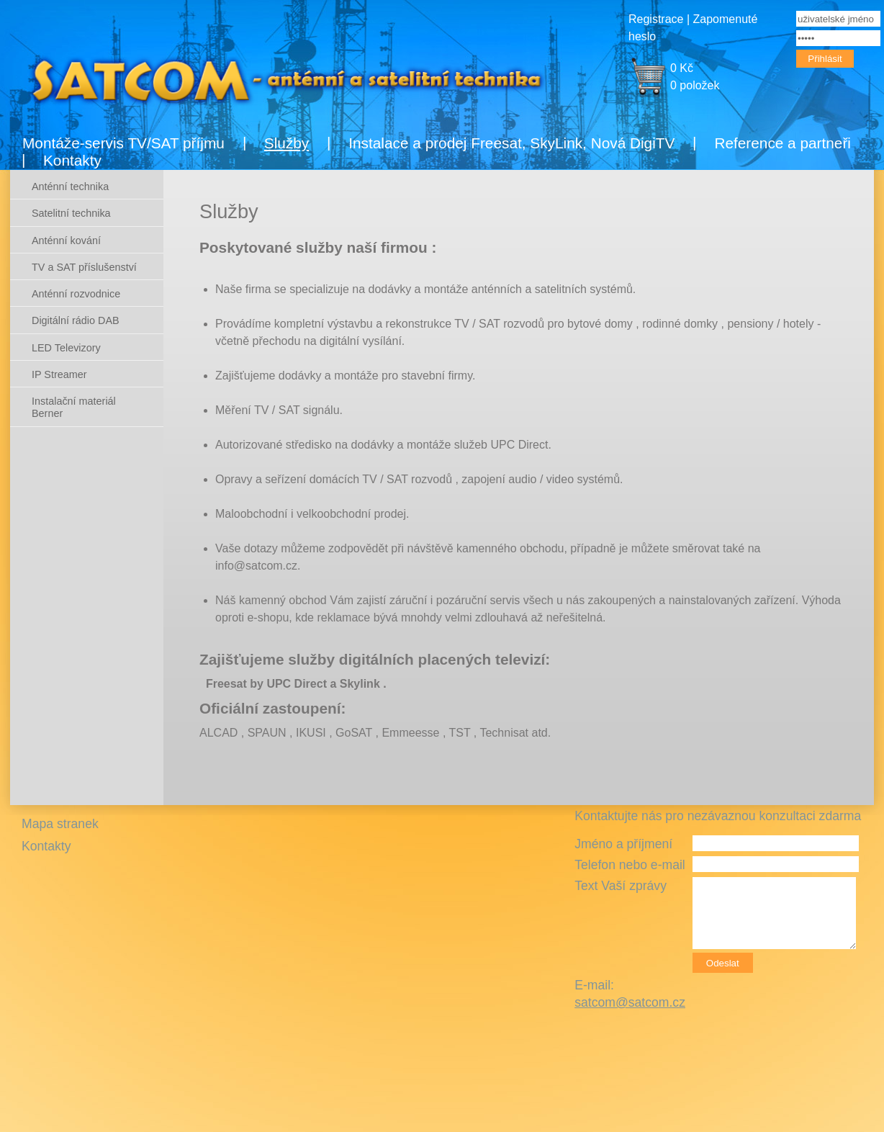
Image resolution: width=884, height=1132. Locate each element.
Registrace (655, 19)
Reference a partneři (782, 143)
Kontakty (72, 160)
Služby (286, 143)
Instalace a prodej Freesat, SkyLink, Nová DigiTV (511, 143)
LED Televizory (66, 348)
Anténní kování (66, 240)
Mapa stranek (60, 824)
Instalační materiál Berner (74, 407)
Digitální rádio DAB (75, 320)
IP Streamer (59, 374)
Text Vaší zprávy (620, 886)
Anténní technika (70, 186)
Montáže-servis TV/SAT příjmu (123, 143)
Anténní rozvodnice (76, 294)
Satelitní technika (71, 213)
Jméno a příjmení (623, 844)
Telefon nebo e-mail (629, 865)
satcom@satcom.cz (629, 1002)
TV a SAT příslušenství (84, 267)
